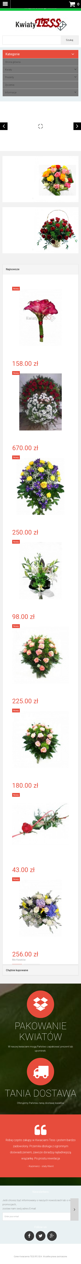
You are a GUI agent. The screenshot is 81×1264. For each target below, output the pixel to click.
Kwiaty (8, 69)
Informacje (10, 92)
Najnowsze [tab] (12, 269)
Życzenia (9, 85)
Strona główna (12, 62)
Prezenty (9, 77)
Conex (16, 1256)
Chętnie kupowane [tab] (17, 970)
